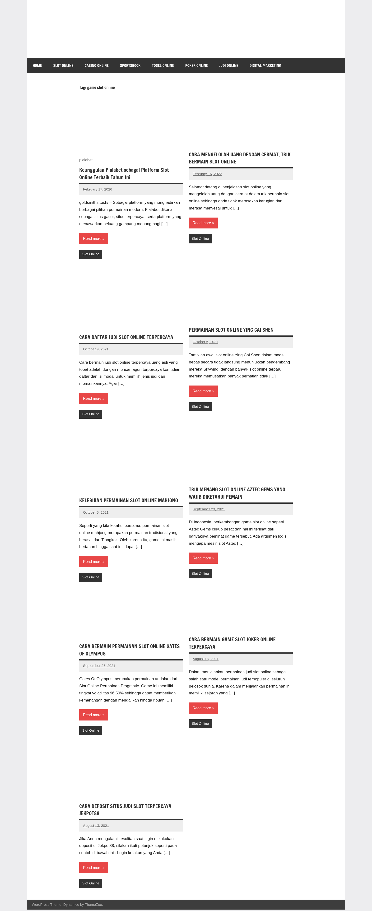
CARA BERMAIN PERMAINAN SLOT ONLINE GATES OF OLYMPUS (131, 650)
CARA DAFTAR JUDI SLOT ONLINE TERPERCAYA (127, 337)
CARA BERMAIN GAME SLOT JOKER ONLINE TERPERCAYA (234, 644)
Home (37, 65)
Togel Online (163, 65)
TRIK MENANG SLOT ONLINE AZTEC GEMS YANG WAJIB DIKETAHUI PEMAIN (238, 493)
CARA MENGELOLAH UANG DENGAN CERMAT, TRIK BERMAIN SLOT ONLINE (236, 158)
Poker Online (196, 65)
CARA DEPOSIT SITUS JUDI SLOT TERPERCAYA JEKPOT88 (126, 810)
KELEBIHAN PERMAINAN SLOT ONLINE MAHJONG (130, 500)
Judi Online (228, 65)
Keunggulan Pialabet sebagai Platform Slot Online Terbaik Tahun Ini (125, 173)
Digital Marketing (265, 65)
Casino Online (97, 65)
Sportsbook (130, 65)
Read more (92, 239)
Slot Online (63, 65)
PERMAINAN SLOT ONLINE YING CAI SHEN (232, 330)
